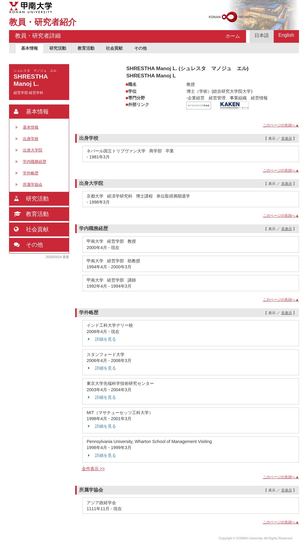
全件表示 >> (93, 468)
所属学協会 (32, 184)
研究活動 (57, 48)
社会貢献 (114, 48)
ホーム (233, 36)
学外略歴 (30, 173)
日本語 (261, 35)
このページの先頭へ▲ (281, 125)
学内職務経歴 (34, 161)
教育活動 (86, 48)
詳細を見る (101, 339)
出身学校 (30, 138)
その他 (140, 48)
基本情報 (29, 48)
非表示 (286, 138)
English (286, 35)
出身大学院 (32, 150)
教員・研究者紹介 (42, 22)
